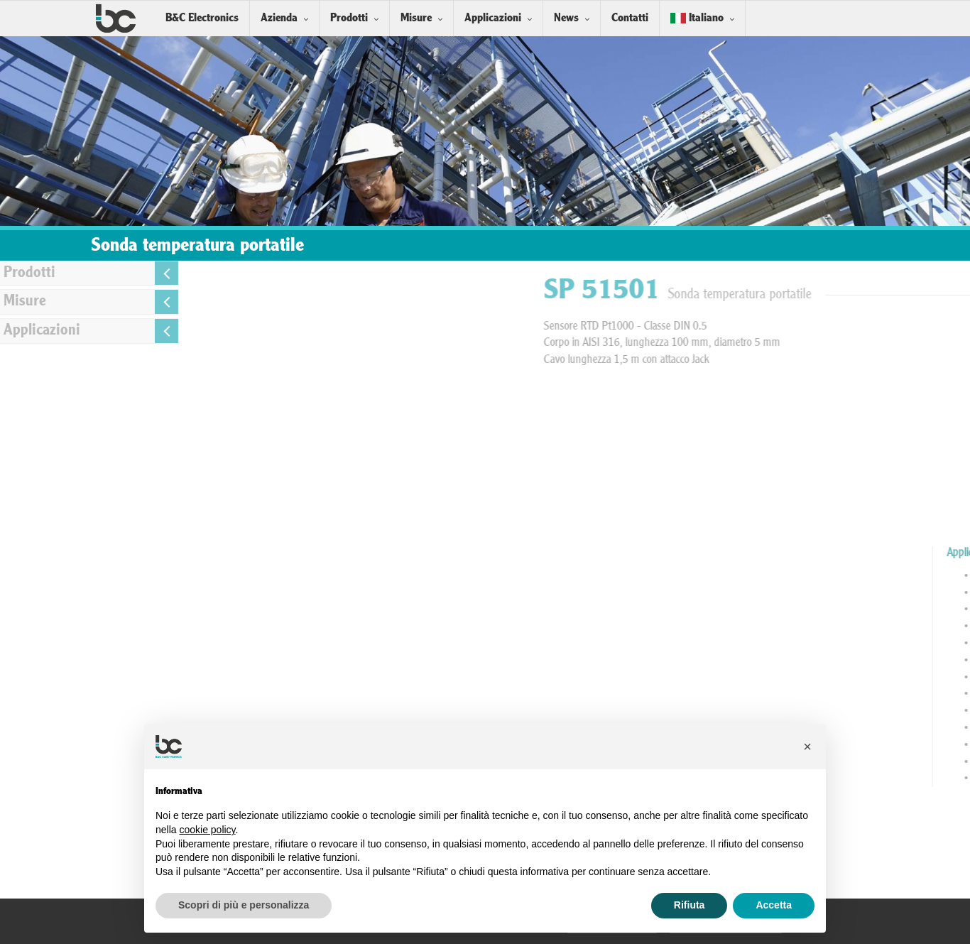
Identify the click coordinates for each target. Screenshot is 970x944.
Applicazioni (492, 18)
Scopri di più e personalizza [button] (243, 905)
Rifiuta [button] (689, 905)
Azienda (279, 18)
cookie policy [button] (207, 829)
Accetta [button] (774, 905)
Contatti (629, 18)
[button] (807, 746)
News (566, 18)
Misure (416, 18)
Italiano (697, 18)
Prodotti (349, 18)
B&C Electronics (202, 18)
